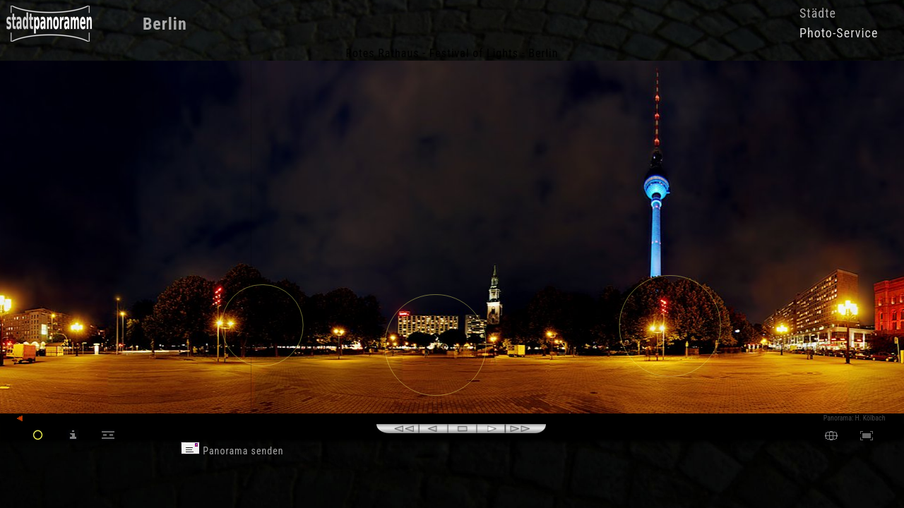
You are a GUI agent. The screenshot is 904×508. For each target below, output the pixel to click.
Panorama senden (232, 450)
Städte (817, 13)
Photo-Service (838, 32)
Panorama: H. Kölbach (854, 418)
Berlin (165, 24)
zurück (33, 418)
